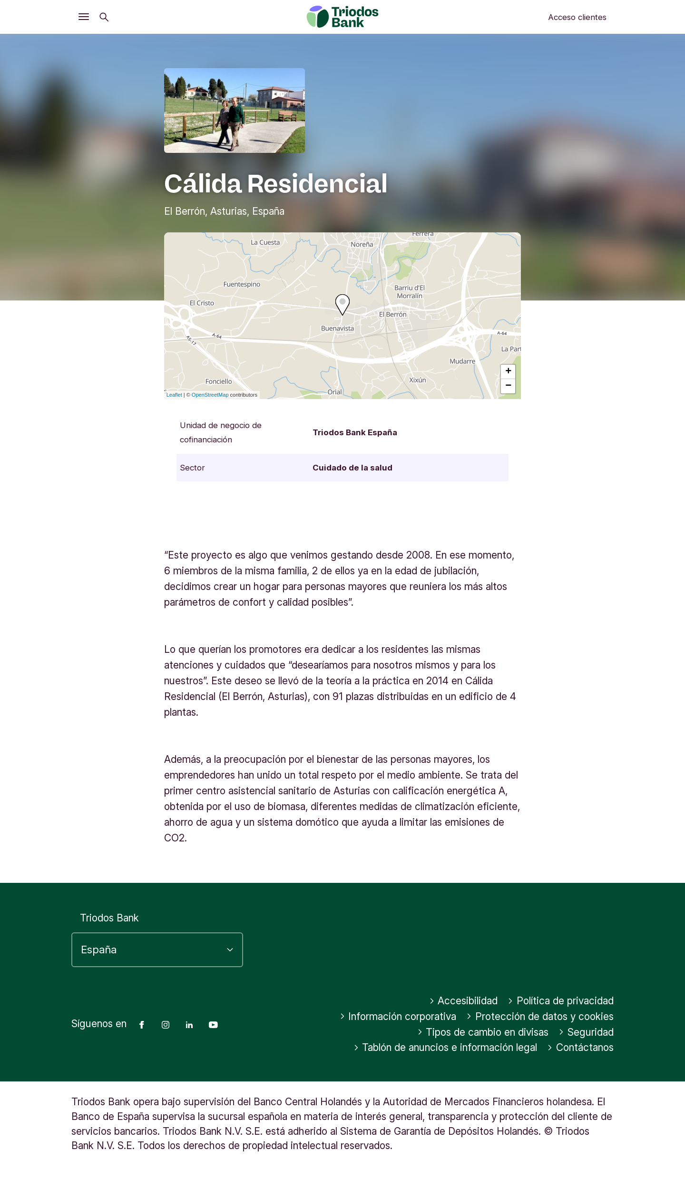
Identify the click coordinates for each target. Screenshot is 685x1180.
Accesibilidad (463, 1001)
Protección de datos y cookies (540, 1016)
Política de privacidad (561, 1001)
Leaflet (174, 395)
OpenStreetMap (210, 395)
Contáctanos (580, 1047)
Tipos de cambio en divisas (483, 1032)
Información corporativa (398, 1016)
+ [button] (508, 372)
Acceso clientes (577, 17)
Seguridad (586, 1032)
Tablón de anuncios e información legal (445, 1047)
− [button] (508, 386)
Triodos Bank (109, 918)
